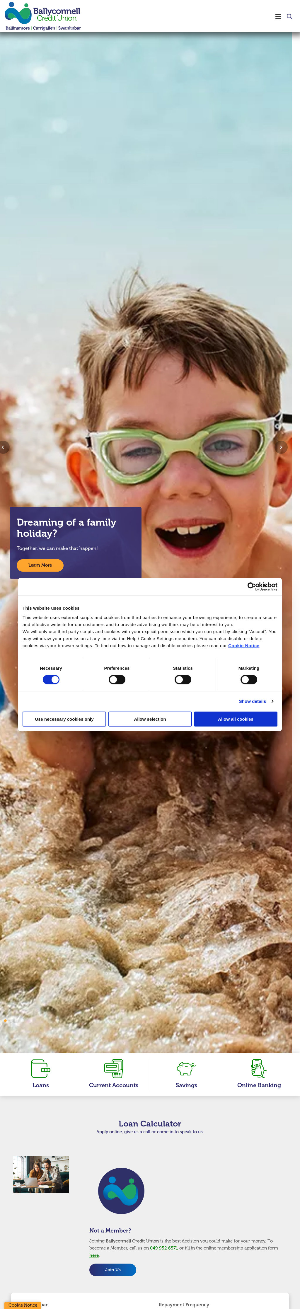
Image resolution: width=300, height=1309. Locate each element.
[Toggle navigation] (188, 16)
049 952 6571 (164, 1248)
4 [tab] (17, 1021)
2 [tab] (5, 1021)
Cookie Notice (244, 645)
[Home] (38, 16)
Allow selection (150, 718)
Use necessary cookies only (64, 718)
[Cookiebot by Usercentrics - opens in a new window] (251, 586)
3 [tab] (11, 1021)
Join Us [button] (113, 1269)
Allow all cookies (235, 718)
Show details (252, 701)
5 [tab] (23, 1021)
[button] (289, 17)
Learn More (40, 565)
